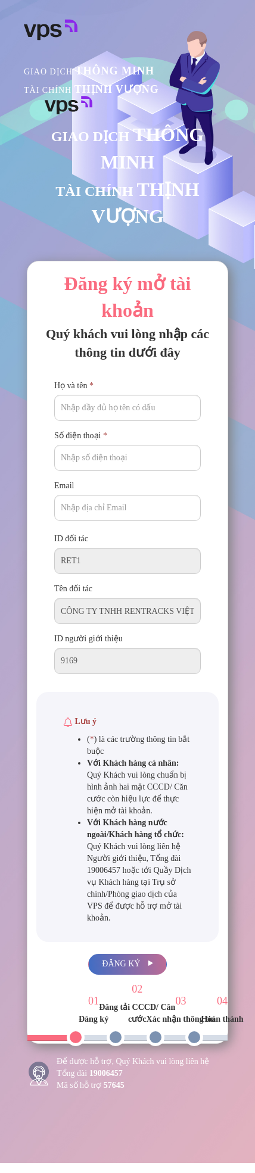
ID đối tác (71, 538)
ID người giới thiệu (88, 638)
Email (64, 485)
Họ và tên (74, 385)
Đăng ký (127, 963)
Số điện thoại (80, 435)
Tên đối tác (73, 588)
